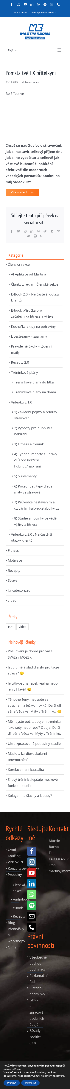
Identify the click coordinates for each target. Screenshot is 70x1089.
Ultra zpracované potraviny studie (34, 743)
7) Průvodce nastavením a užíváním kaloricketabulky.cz (36, 505)
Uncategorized (19, 590)
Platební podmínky (35, 991)
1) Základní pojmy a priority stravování (35, 415)
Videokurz (13, 862)
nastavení (58, 1076)
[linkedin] (31, 883)
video (36, 82)
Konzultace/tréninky (13, 868)
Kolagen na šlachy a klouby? (30, 795)
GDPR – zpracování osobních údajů (35, 1012)
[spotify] (31, 905)
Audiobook (15, 899)
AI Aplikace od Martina (28, 274)
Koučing (13, 856)
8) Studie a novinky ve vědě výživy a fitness (35, 521)
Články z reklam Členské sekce (34, 284)
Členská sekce (19, 264)
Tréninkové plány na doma (35, 392)
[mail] (31, 916)
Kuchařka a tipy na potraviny (33, 326)
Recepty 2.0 (20, 362)
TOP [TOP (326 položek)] (10, 627)
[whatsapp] (31, 894)
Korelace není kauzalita (26, 769)
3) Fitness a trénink (29, 444)
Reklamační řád (35, 978)
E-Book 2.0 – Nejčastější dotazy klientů (35, 297)
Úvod (12, 849)
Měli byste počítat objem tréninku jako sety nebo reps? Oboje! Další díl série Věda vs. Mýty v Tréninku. (34, 727)
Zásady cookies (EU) (35, 1036)
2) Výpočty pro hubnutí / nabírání (33, 431)
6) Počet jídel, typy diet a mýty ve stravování (33, 489)
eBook (15, 908)
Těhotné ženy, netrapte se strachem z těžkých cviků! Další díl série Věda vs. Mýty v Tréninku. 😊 (34, 705)
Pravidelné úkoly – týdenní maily (31, 349)
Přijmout (11, 1082)
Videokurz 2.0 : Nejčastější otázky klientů (31, 537)
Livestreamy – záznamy (29, 336)
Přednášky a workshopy (13, 935)
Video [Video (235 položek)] (22, 627)
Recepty (14, 570)
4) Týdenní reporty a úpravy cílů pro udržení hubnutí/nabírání (35, 460)
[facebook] (31, 851)
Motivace (26, 82)
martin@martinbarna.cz (43, 12)
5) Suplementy (25, 476)
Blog (11, 922)
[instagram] (31, 862)
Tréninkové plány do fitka (34, 382)
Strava (13, 580)
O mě (12, 947)
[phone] (31, 927)
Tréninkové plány (24, 372)
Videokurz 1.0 (21, 402)
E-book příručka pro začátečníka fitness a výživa (32, 313)
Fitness (13, 550)
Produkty (13, 874)
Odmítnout (30, 1082)
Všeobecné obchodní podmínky (35, 963)
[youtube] (31, 872)
